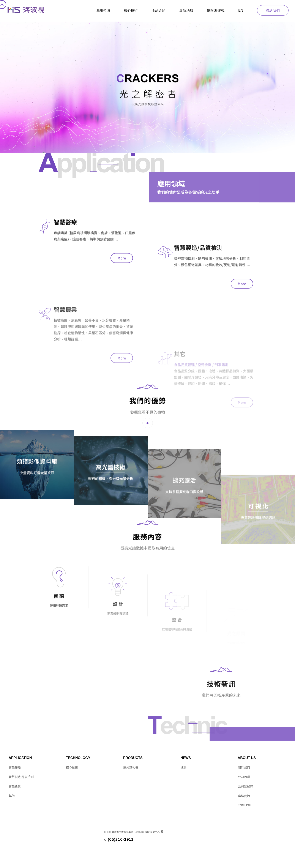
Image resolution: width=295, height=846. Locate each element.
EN (240, 10)
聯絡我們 (273, 10)
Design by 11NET (18, 840)
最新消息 (186, 10)
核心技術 (131, 10)
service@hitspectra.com (118, 840)
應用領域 (103, 10)
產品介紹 (159, 10)
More (121, 304)
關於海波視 (215, 10)
